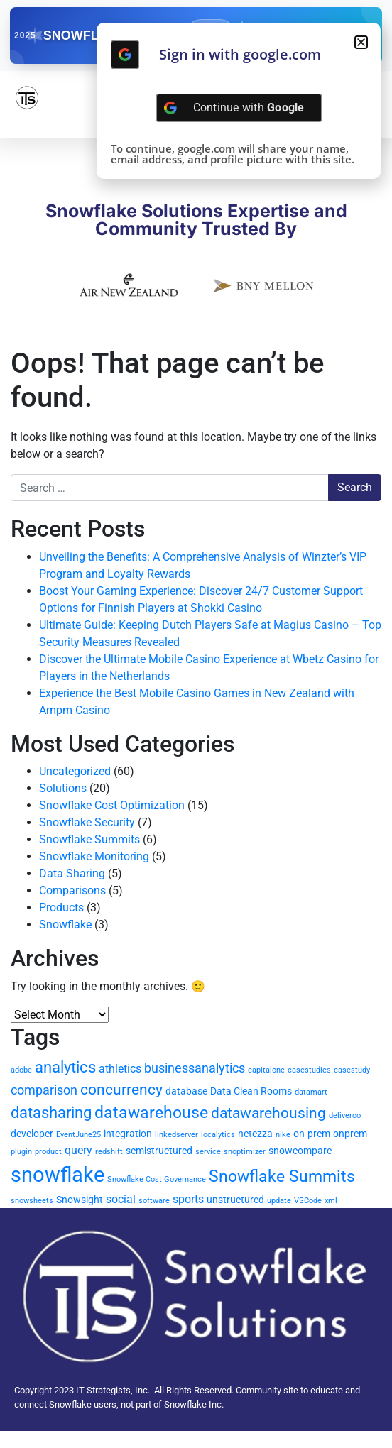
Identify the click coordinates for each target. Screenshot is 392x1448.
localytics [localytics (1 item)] (218, 1134)
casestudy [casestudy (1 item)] (352, 1070)
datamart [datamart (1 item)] (311, 1092)
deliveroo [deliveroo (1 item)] (345, 1115)
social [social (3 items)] (121, 1199)
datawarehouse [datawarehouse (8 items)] (151, 1112)
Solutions (63, 788)
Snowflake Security (87, 822)
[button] (361, 42)
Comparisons (72, 890)
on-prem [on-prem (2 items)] (311, 1133)
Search (354, 487)
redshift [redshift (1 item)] (109, 1151)
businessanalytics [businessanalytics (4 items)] (194, 1067)
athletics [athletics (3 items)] (120, 1068)
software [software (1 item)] (154, 1200)
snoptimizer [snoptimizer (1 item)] (245, 1151)
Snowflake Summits (89, 839)
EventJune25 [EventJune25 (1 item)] (78, 1134)
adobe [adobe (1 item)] (21, 1070)
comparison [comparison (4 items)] (44, 1089)
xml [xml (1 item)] (331, 1200)
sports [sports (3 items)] (188, 1199)
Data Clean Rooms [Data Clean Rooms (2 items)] (251, 1091)
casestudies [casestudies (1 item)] (309, 1070)
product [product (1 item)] (48, 1151)
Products (61, 907)
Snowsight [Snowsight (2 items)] (79, 1199)
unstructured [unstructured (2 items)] (235, 1199)
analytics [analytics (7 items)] (65, 1067)
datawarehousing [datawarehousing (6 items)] (268, 1112)
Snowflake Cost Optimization (112, 805)
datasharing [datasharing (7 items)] (51, 1112)
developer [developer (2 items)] (32, 1133)
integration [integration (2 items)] (128, 1133)
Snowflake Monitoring (94, 856)
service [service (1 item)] (208, 1151)
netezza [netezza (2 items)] (255, 1133)
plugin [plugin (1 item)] (21, 1151)
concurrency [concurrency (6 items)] (121, 1089)
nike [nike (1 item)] (283, 1134)
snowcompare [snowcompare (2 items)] (300, 1150)
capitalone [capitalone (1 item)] (266, 1070)
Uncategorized (75, 771)
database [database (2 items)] (186, 1091)
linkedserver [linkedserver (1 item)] (176, 1134)
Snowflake (65, 924)
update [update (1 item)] (279, 1200)
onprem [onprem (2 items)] (350, 1133)
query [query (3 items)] (78, 1150)
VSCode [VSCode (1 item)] (308, 1200)
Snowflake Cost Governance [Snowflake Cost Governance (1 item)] (156, 1179)
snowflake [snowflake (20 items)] (57, 1175)
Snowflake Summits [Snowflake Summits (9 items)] (282, 1176)
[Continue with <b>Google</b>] (125, 54)
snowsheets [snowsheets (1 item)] (32, 1200)
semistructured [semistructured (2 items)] (159, 1150)
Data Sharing (72, 873)
